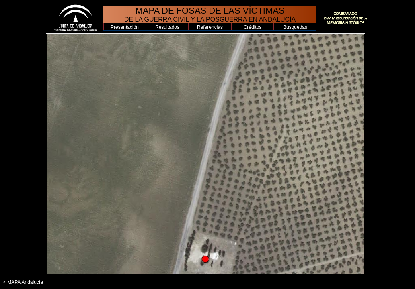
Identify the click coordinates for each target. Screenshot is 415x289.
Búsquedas (295, 27)
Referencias (210, 27)
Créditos (253, 27)
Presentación (125, 27)
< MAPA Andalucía (23, 282)
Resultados (167, 27)
